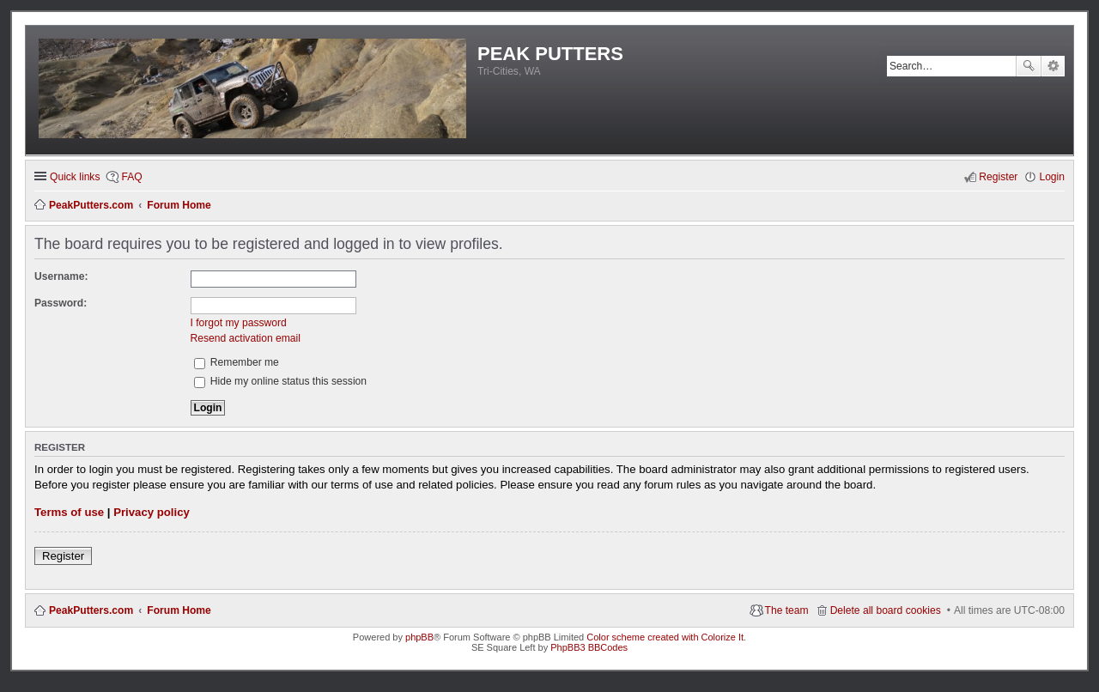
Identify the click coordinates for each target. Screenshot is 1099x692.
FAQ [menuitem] (131, 177)
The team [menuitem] (787, 610)
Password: (60, 303)
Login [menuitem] (1052, 177)
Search (1028, 66)
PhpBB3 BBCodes (589, 647)
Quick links (75, 177)
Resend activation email (246, 338)
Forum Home (179, 610)
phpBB (419, 637)
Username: (61, 276)
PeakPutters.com (91, 610)
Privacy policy (151, 512)
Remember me (236, 362)
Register (63, 555)
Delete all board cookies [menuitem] (885, 610)
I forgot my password (239, 323)
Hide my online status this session (280, 381)
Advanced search (1053, 66)
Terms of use (69, 512)
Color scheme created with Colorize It (665, 637)
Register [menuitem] (998, 177)
